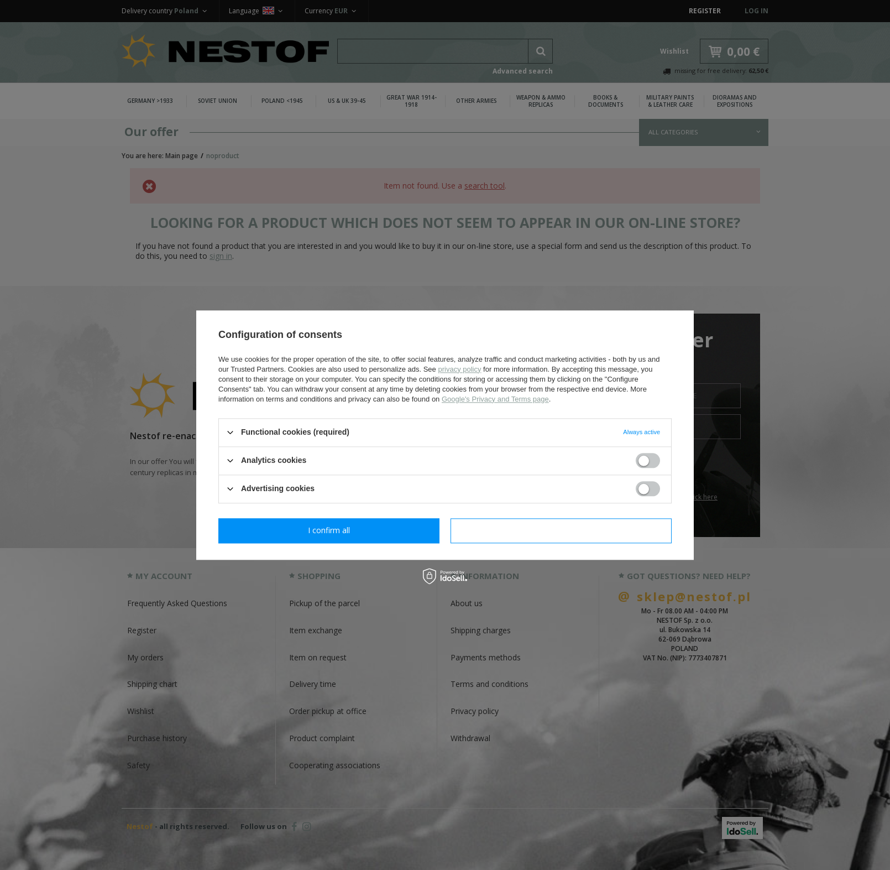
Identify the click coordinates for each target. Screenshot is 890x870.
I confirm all (561, 530)
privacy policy (459, 369)
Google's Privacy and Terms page (495, 399)
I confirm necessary (329, 530)
